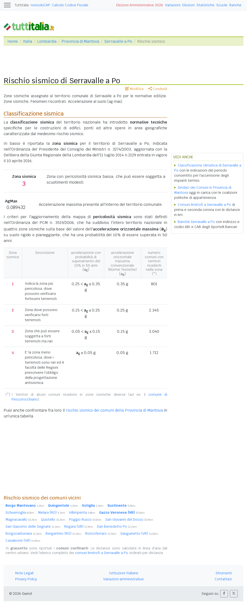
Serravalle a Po (118, 41)
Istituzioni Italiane (123, 573)
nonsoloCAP (40, 5)
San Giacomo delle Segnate (33, 526)
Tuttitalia (22, 5)
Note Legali (24, 573)
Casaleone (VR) (23, 540)
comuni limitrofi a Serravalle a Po (101, 553)
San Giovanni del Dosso (129, 519)
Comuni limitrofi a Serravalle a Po (204, 204)
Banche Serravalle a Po (196, 222)
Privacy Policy (26, 579)
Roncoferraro (101, 533)
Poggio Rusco (85, 519)
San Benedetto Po (117, 526)
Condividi (157, 89)
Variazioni (172, 5)
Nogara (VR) (78, 526)
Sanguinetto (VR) (139, 533)
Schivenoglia (20, 512)
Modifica (134, 89)
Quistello (53, 519)
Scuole (221, 5)
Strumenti (224, 573)
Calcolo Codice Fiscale (70, 5)
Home (12, 41)
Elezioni (188, 5)
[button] (224, 593)
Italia (27, 41)
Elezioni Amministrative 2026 (139, 5)
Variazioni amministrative (123, 579)
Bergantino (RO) (63, 533)
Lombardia (46, 41)
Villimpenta (82, 512)
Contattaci (223, 579)
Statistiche (205, 5)
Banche (235, 5)
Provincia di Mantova (80, 41)
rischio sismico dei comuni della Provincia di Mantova (114, 410)
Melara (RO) (51, 512)
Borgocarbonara (24, 533)
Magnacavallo (21, 519)
